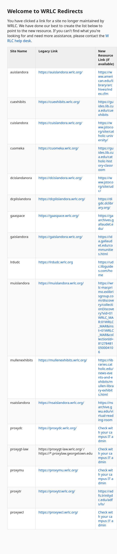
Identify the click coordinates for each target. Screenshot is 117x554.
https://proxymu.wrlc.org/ (58, 470)
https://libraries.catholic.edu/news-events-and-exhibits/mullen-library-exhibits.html (106, 377)
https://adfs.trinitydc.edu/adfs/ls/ (105, 497)
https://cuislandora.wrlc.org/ (60, 123)
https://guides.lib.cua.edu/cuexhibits (105, 108)
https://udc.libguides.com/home (105, 268)
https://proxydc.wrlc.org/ (57, 428)
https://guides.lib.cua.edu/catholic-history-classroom (105, 159)
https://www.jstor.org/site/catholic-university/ (106, 131)
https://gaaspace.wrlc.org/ (58, 215)
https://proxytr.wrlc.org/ (56, 491)
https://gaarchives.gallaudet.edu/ (106, 222)
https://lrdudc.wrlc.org (55, 262)
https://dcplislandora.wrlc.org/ (61, 199)
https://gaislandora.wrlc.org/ (60, 237)
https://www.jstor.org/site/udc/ (105, 184)
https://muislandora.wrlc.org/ (61, 283)
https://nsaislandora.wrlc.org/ (61, 403)
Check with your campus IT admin (105, 434)
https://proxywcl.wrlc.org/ (58, 512)
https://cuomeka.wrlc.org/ (58, 148)
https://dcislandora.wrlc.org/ (60, 178)
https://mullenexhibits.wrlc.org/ (62, 360)
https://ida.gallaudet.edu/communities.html (105, 245)
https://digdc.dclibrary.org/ (105, 203)
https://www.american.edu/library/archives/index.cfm (105, 83)
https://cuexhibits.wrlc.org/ (59, 102)
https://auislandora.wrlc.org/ (60, 72)
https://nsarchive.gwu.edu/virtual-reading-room (105, 411)
